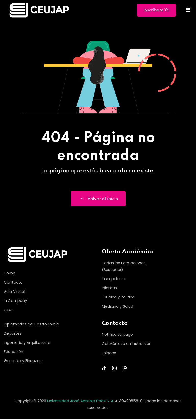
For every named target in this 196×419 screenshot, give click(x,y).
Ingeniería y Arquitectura (27, 342)
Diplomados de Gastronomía (31, 324)
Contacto (13, 282)
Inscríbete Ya (156, 10)
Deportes (13, 333)
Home (9, 273)
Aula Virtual (14, 291)
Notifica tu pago (117, 334)
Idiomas (109, 287)
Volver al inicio (98, 198)
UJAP (8, 309)
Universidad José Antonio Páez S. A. (81, 400)
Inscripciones (114, 278)
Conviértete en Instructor (126, 343)
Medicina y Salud (117, 306)
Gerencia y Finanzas (23, 360)
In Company (15, 300)
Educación (13, 351)
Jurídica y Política (118, 297)
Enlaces (109, 352)
